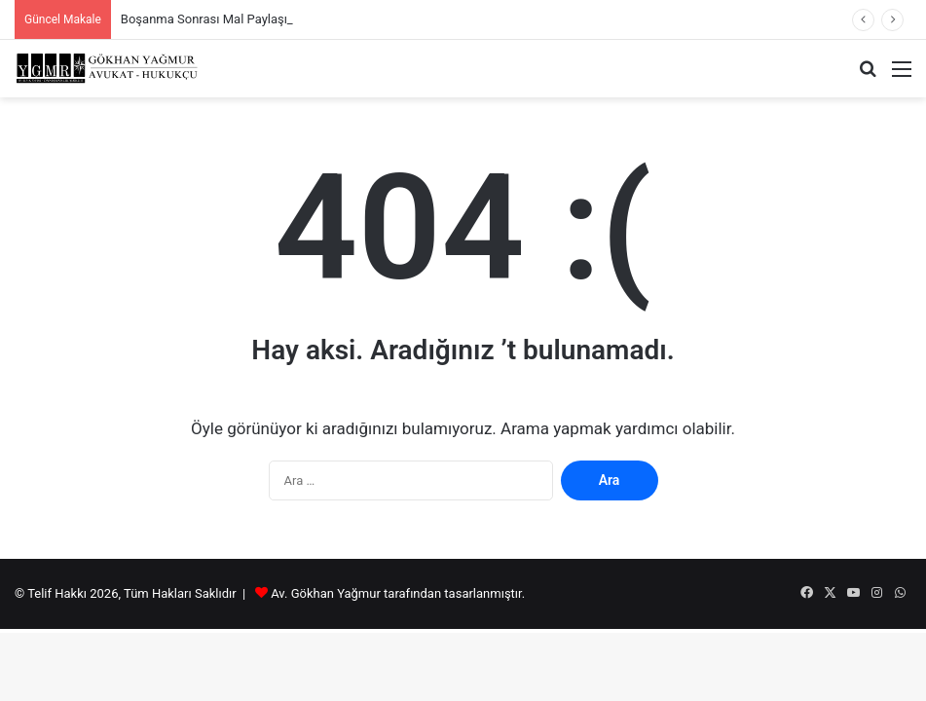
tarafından (414, 593)
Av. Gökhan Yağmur (326, 593)
